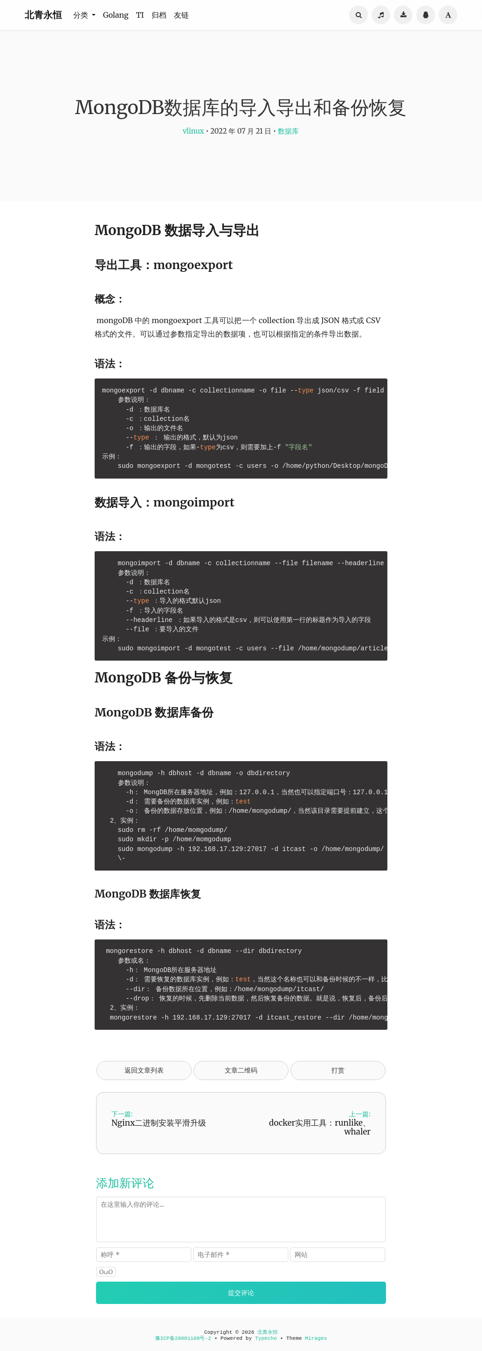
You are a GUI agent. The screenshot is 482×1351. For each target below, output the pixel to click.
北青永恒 (43, 14)
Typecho (266, 1338)
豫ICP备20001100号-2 (183, 1338)
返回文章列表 (144, 1070)
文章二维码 (241, 1070)
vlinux (193, 131)
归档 (158, 15)
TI (140, 15)
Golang (116, 15)
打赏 (337, 1070)
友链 (181, 15)
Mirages (316, 1338)
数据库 (288, 131)
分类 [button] (81, 15)
